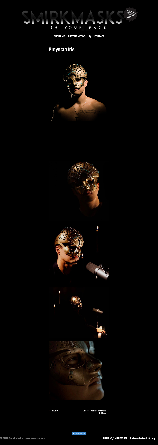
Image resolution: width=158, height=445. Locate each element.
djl (90, 36)
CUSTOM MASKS (77, 36)
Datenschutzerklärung (142, 438)
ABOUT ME (59, 36)
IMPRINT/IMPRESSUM (115, 438)
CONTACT (99, 36)
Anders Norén (40, 438)
